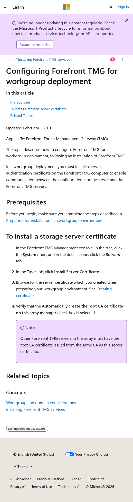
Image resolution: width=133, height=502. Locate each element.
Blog (74, 478)
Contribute (96, 478)
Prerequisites (20, 102)
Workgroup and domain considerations (41, 402)
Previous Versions (50, 478)
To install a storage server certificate (38, 108)
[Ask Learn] (113, 59)
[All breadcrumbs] (10, 59)
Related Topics (21, 115)
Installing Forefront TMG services (44, 59)
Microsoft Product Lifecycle (45, 28)
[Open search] (111, 7)
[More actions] (122, 59)
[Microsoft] (66, 7)
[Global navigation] (5, 7)
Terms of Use (42, 486)
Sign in (123, 6)
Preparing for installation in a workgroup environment (54, 220)
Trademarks (67, 486)
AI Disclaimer (20, 478)
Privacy (16, 486)
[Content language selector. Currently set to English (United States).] (33, 454)
